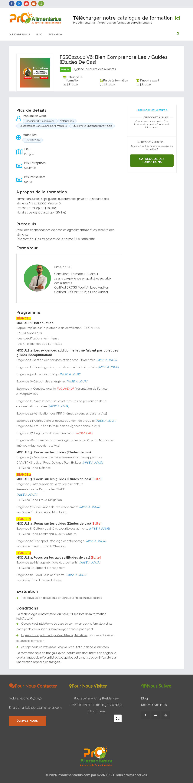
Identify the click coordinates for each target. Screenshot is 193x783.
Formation (55, 34)
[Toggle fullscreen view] (118, 718)
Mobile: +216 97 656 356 (25, 698)
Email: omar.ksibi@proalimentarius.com (35, 707)
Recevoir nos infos (154, 705)
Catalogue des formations (152, 160)
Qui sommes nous (19, 34)
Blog (39, 34)
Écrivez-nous (27, 721)
